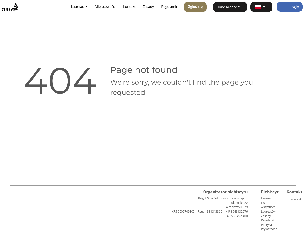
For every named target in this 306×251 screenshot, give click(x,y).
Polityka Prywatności (269, 227)
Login (289, 7)
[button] (261, 7)
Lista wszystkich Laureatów (268, 207)
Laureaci (267, 198)
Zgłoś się (195, 6)
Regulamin (169, 6)
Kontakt (129, 6)
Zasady (148, 6)
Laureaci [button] (78, 6)
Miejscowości (105, 6)
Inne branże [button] (227, 7)
